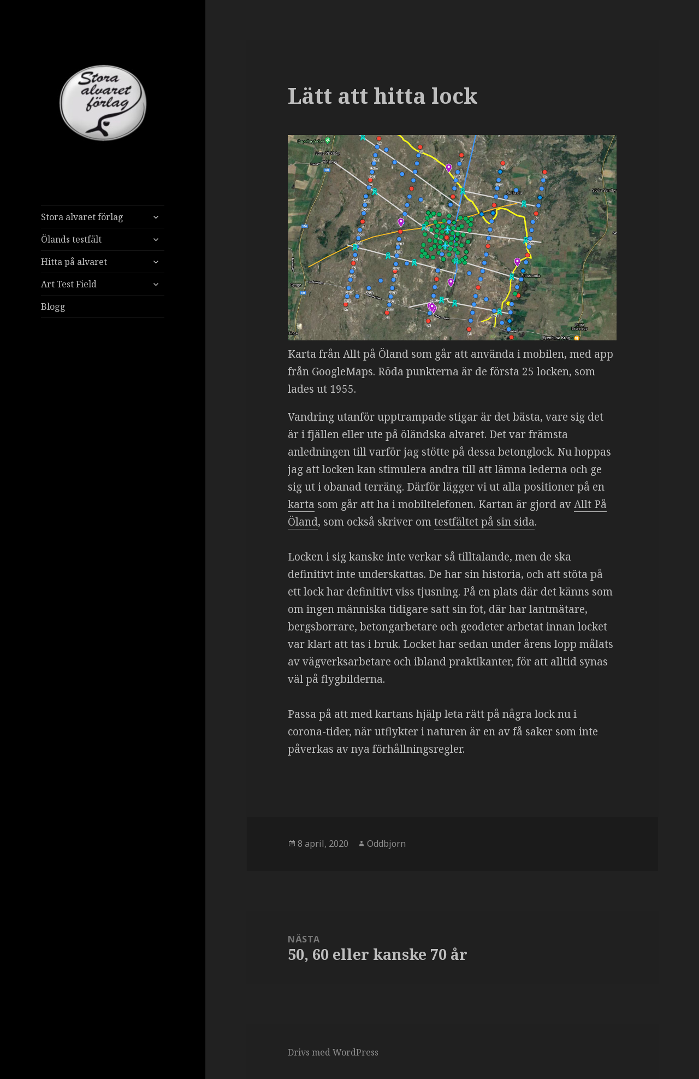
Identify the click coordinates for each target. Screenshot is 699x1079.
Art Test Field (69, 284)
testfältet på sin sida (484, 522)
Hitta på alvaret (74, 262)
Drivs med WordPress (333, 1052)
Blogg (53, 306)
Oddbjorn (386, 844)
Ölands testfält (71, 239)
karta (301, 504)
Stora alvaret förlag (82, 217)
